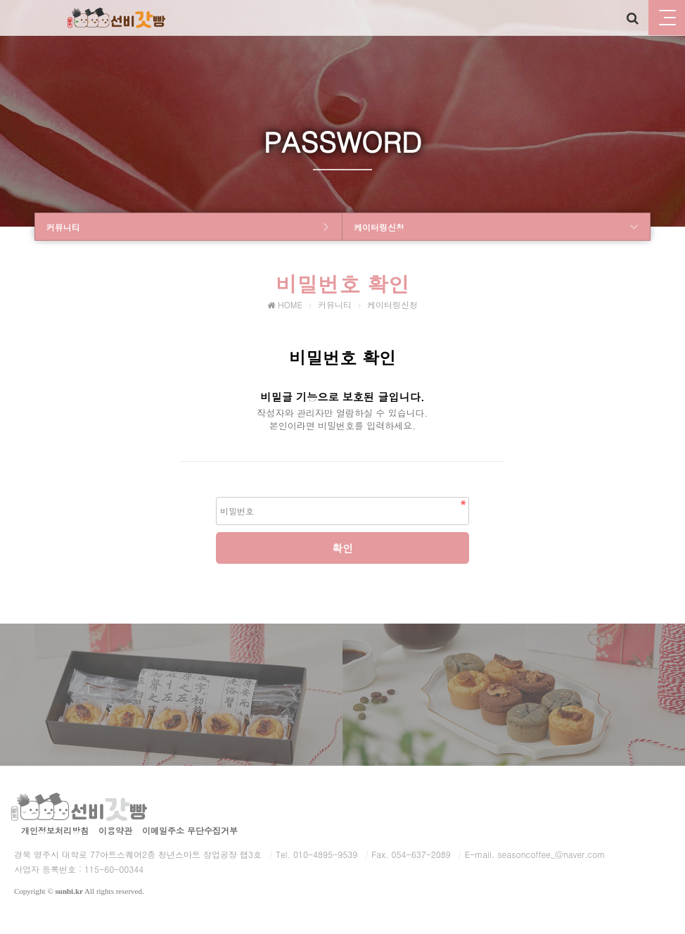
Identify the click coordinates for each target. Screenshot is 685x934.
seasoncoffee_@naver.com (551, 854)
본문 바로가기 (0, 0)
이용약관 (115, 830)
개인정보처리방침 (55, 830)
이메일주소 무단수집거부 (190, 830)
